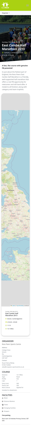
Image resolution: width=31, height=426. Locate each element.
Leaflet (13, 305)
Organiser (5, 13)
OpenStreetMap (20, 305)
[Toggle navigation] (27, 5)
